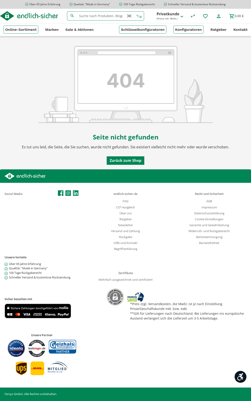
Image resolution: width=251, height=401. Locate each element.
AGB (209, 201)
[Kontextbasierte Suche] (139, 16)
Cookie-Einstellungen (209, 219)
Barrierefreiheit (209, 243)
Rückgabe (125, 237)
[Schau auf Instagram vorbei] (68, 193)
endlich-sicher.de (125, 194)
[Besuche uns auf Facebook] (60, 193)
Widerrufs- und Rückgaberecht (209, 231)
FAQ (125, 201)
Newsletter (125, 225)
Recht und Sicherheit (209, 194)
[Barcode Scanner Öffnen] (129, 16)
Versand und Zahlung (125, 231)
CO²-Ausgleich (125, 207)
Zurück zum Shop (125, 160)
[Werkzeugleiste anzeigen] (240, 377)
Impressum (209, 207)
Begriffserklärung (125, 249)
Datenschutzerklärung (209, 213)
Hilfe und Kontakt (125, 243)
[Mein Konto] (218, 16)
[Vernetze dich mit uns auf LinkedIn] (75, 193)
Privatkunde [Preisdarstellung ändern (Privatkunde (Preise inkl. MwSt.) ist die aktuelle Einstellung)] (170, 16)
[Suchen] (72, 16)
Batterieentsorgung (209, 237)
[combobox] (101, 16)
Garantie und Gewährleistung (209, 225)
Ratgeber (125, 219)
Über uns (125, 213)
